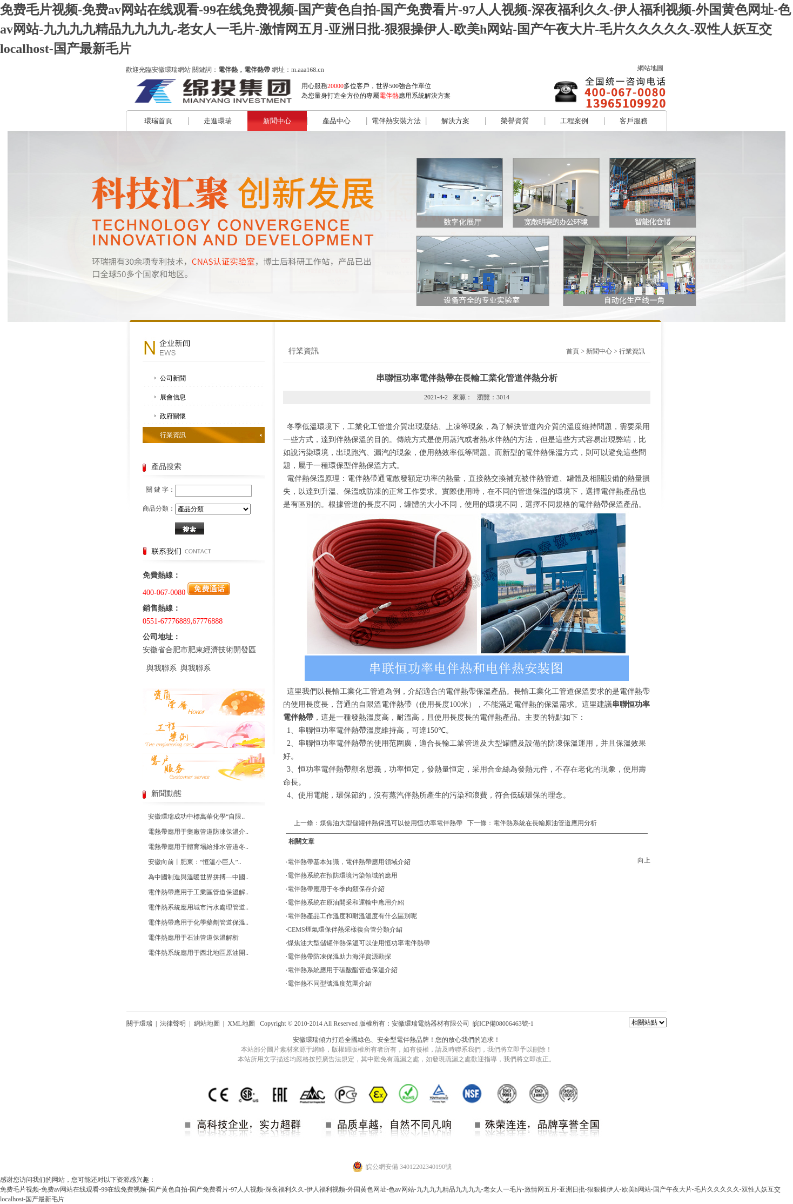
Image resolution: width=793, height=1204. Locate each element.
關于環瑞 (139, 1023)
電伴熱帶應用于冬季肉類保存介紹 (336, 889)
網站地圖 (650, 68)
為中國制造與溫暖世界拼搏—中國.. (198, 877)
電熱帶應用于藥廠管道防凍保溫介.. (198, 831)
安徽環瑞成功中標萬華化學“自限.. (196, 816)
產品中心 (336, 121)
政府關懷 (173, 416)
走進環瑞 (218, 121)
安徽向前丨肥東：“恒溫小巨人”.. (194, 862)
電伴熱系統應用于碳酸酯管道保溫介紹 (342, 970)
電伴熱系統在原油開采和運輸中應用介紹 (345, 902)
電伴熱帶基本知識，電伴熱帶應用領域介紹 (349, 862)
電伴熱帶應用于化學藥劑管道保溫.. (198, 922)
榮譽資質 (515, 121)
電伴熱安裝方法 (396, 121)
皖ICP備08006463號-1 (503, 1023)
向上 (643, 860)
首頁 (572, 351)
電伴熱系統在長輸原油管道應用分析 (545, 823)
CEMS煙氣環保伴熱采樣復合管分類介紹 (344, 929)
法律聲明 (173, 1023)
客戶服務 (634, 121)
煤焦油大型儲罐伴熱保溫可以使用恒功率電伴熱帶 (391, 823)
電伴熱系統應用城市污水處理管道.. (198, 907)
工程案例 (574, 121)
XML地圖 (241, 1023)
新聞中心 (277, 121)
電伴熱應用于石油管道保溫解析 (193, 937)
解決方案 (455, 121)
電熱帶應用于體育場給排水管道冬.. (198, 847)
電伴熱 (406, 1040)
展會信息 (173, 397)
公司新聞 (173, 378)
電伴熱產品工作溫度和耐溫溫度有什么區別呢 (352, 916)
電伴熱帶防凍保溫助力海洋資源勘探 (339, 956)
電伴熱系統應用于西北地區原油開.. (198, 952)
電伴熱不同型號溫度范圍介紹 (329, 983)
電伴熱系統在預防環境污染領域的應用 (342, 875)
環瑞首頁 (158, 121)
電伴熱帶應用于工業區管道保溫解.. (198, 892)
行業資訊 (173, 435)
